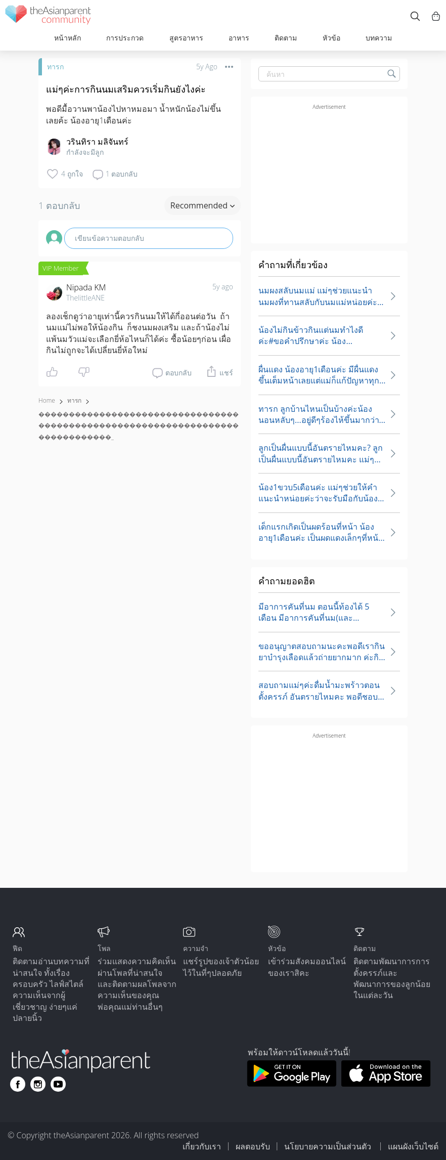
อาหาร (239, 37)
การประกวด (125, 37)
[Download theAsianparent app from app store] (386, 1083)
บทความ (379, 37)
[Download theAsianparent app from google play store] (291, 1083)
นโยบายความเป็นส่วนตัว (328, 1146)
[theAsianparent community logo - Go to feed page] (48, 16)
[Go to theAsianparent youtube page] (58, 1084)
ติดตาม (286, 37)
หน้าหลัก (67, 37)
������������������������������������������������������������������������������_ (138, 425)
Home (46, 400)
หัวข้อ (331, 37)
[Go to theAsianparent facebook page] (17, 1084)
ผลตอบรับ (253, 1146)
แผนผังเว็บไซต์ (413, 1146)
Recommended (202, 205)
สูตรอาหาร (186, 37)
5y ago (222, 286)
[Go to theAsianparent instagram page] (38, 1084)
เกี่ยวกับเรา (202, 1146)
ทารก (55, 66)
